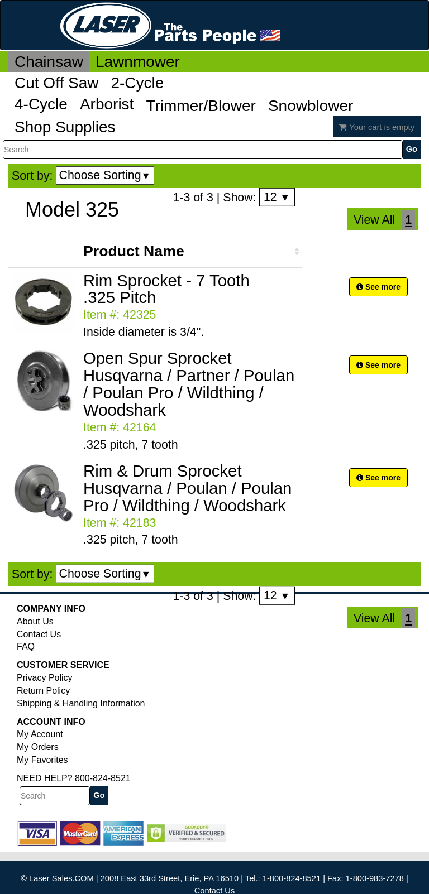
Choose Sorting (105, 175)
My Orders (38, 747)
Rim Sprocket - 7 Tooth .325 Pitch (166, 289)
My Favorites (42, 760)
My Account (40, 734)
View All (374, 220)
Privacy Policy (45, 677)
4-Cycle (41, 104)
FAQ (26, 646)
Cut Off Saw (56, 83)
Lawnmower (138, 61)
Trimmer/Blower (201, 105)
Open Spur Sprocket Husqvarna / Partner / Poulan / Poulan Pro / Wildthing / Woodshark (188, 384)
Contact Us (39, 634)
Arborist (107, 104)
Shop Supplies (65, 127)
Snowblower (311, 105)
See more (378, 286)
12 (277, 197)
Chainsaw (49, 61)
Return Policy (43, 690)
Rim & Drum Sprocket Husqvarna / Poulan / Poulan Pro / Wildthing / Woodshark (187, 488)
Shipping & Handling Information (81, 703)
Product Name (133, 251)
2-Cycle (137, 83)
